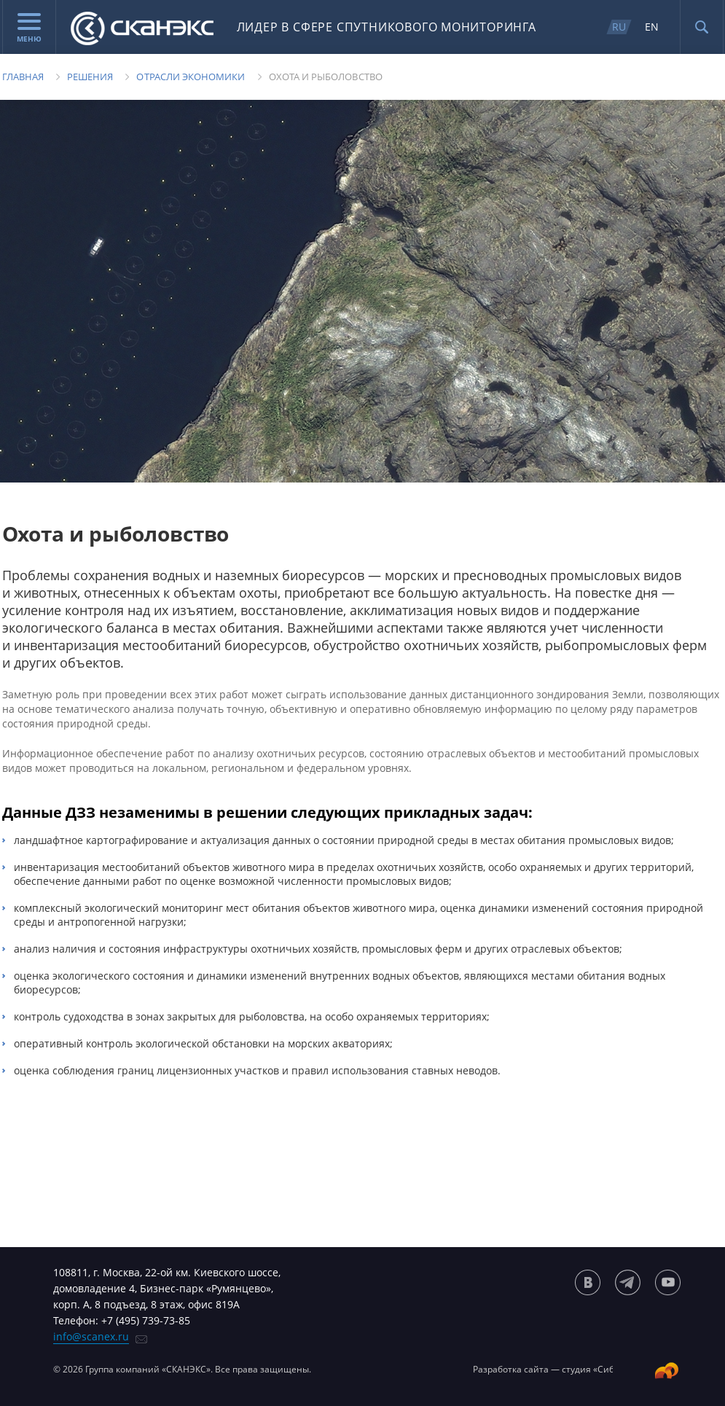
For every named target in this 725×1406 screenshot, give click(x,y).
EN (652, 27)
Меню (29, 28)
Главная (23, 76)
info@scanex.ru (91, 1336)
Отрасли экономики (190, 76)
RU (619, 27)
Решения (90, 76)
